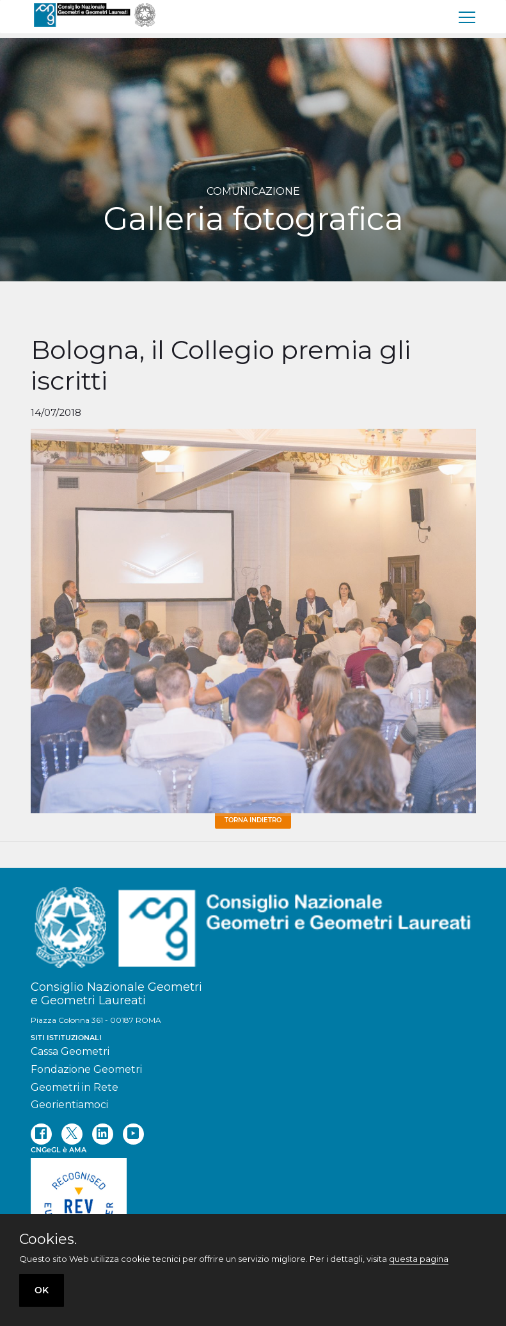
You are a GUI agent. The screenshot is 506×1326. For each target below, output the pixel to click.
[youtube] (133, 1134)
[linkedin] (102, 1134)
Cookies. (48, 1239)
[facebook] (41, 1134)
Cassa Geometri (70, 1051)
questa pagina (418, 1259)
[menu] (467, 16)
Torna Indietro (253, 820)
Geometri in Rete (74, 1087)
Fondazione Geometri (86, 1069)
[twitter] (72, 1134)
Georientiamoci (69, 1104)
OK (42, 1290)
